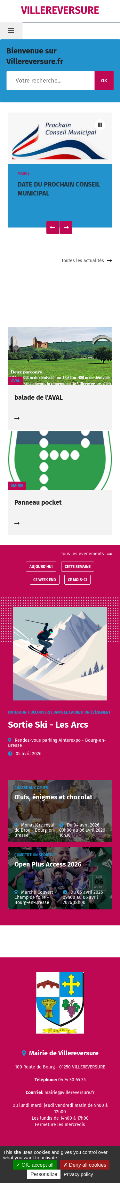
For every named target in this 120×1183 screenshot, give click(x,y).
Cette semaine (78, 566)
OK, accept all (34, 1165)
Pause (100, 124)
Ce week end (44, 580)
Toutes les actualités (82, 260)
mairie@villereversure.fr (69, 1092)
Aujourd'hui (41, 566)
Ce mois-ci (77, 580)
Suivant (66, 227)
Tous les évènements (82, 553)
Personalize (43, 1174)
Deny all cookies (84, 1165)
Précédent (52, 227)
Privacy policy (78, 1174)
